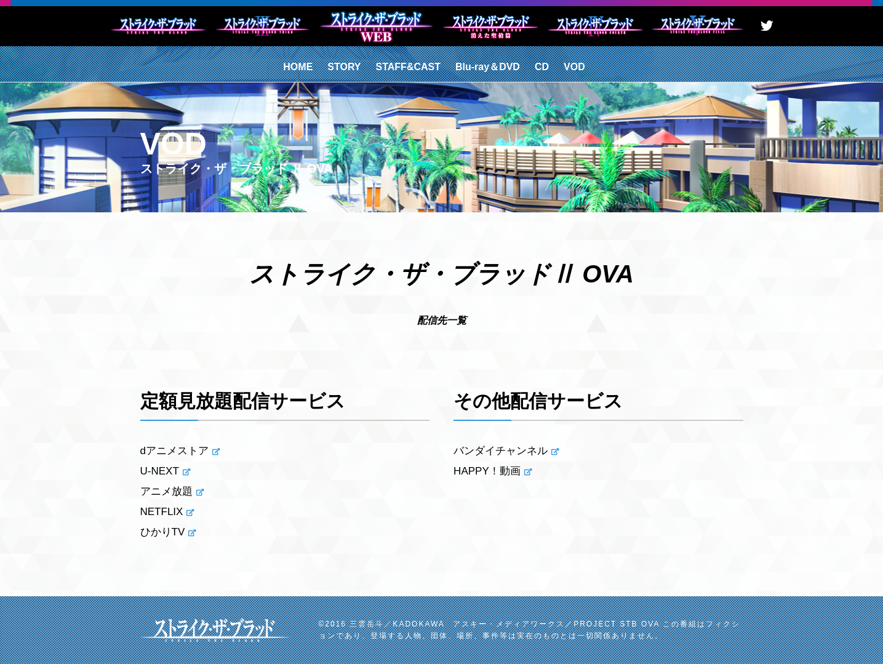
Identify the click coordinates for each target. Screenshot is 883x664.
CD (542, 67)
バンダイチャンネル (500, 451)
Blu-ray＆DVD (487, 67)
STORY (344, 67)
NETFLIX (161, 512)
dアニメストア (174, 451)
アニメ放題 (166, 491)
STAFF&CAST (408, 67)
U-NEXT (159, 471)
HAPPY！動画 (487, 471)
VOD (574, 67)
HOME (298, 67)
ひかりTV (162, 532)
